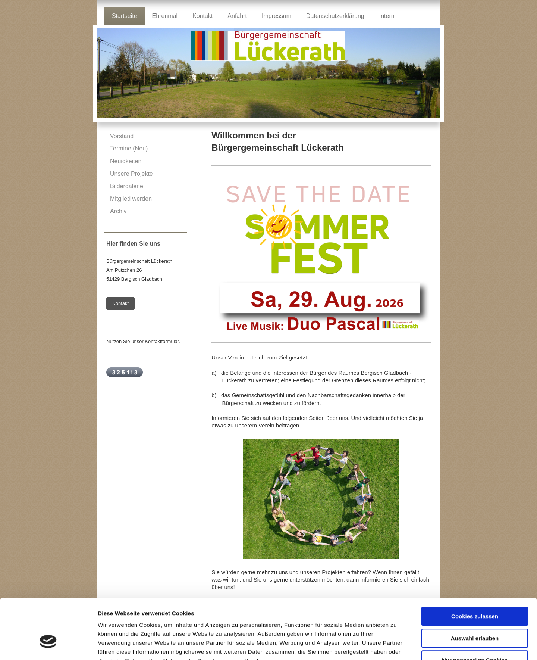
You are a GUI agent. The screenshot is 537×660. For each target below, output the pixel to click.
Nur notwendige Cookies (475, 612)
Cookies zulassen (474, 569)
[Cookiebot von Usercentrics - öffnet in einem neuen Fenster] (48, 645)
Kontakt (120, 303)
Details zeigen (396, 645)
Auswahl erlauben (475, 591)
